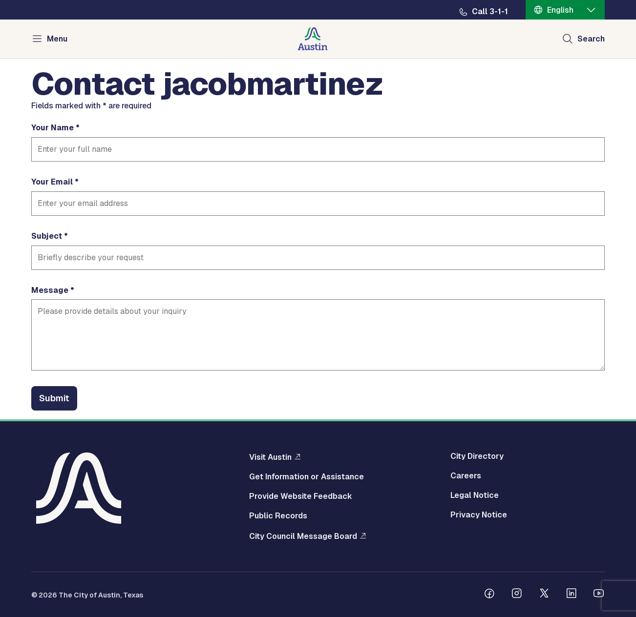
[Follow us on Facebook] (489, 594)
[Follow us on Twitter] (544, 594)
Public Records (278, 516)
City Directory (477, 456)
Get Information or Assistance (306, 477)
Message (49, 290)
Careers (465, 476)
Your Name (52, 128)
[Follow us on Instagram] (517, 594)
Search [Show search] (591, 39)
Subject (46, 236)
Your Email (52, 182)
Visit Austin (270, 456)
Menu (57, 39)
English (560, 10)
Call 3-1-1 (490, 12)
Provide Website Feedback (300, 496)
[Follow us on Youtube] (599, 594)
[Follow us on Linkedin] (571, 594)
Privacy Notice (478, 515)
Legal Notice (474, 495)
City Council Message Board (303, 536)
